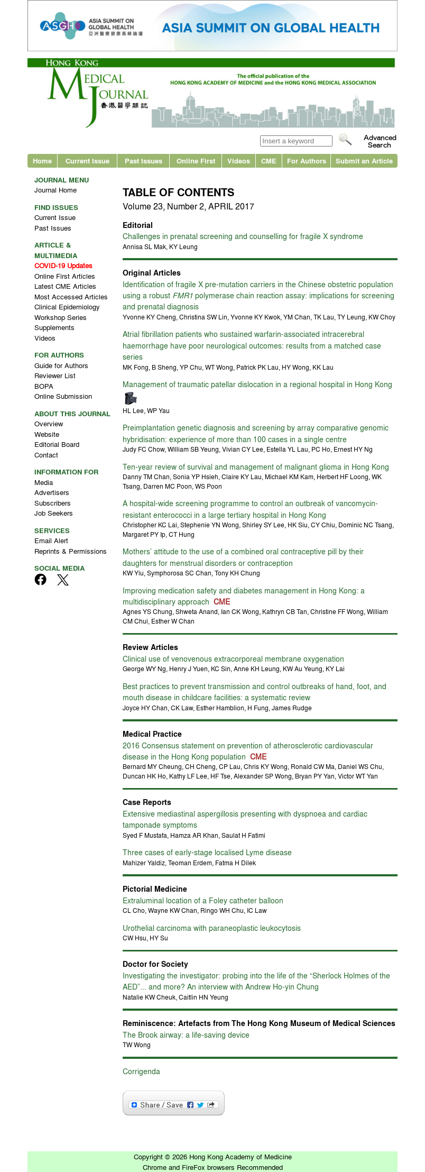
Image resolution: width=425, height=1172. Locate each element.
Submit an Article (364, 160)
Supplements (54, 327)
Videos (238, 160)
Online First (196, 160)
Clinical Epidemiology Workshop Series (67, 311)
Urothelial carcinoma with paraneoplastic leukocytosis (212, 927)
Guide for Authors (61, 365)
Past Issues (143, 160)
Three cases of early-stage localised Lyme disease (207, 852)
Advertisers (51, 492)
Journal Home (55, 190)
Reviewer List (55, 375)
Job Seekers (53, 513)
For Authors (306, 160)
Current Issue (87, 160)
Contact (46, 455)
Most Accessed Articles (71, 296)
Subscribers (52, 503)
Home (42, 160)
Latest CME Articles (65, 286)
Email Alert (51, 540)
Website (46, 434)
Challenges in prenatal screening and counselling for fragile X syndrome (243, 236)
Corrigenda (141, 1071)
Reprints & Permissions (70, 551)
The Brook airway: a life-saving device (186, 1034)
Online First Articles (64, 276)
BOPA (43, 386)
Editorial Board (56, 444)
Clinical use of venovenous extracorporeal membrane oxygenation (233, 658)
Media (43, 482)
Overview (48, 423)
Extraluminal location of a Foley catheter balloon (203, 900)
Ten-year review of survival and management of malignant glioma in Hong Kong (256, 466)
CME (268, 160)
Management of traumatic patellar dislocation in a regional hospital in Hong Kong (257, 384)
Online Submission (63, 396)
